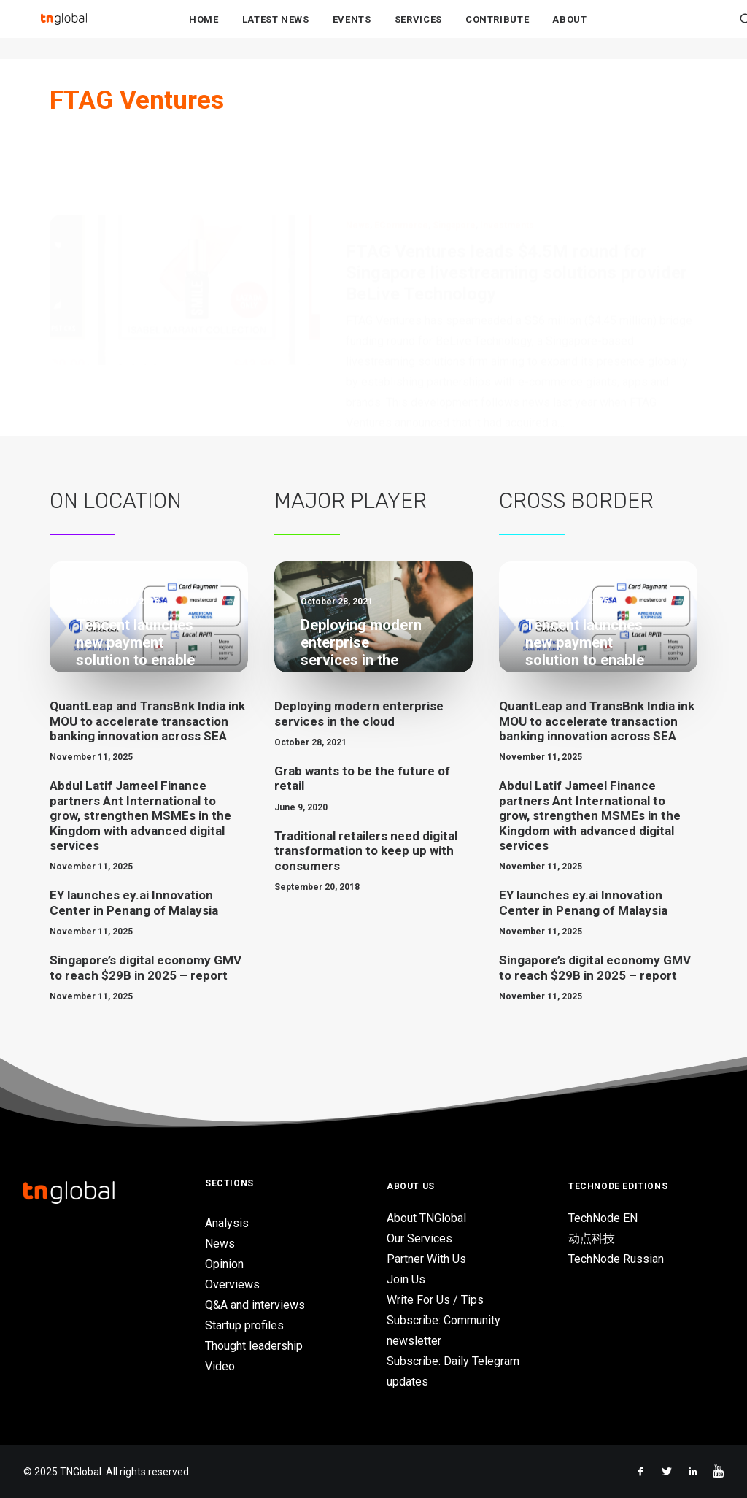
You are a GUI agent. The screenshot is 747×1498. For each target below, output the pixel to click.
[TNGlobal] (63, 30)
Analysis (227, 1223)
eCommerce (401, 153)
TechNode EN (603, 1218)
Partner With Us (426, 1259)
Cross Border (576, 500)
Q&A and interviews (255, 1305)
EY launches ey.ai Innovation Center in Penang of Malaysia (134, 902)
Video (220, 1366)
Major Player (350, 500)
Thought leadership (254, 1346)
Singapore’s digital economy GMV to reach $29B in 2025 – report (145, 967)
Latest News (275, 30)
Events (352, 30)
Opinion (224, 1264)
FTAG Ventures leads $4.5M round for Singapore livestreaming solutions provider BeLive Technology (516, 200)
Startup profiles (244, 1325)
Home (204, 30)
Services (418, 30)
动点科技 (591, 1238)
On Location (116, 500)
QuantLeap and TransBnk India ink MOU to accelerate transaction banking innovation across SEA (147, 721)
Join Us (406, 1279)
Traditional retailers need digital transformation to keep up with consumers (365, 851)
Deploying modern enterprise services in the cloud (359, 713)
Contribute (497, 30)
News (358, 153)
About (569, 30)
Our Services (419, 1238)
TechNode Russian (616, 1259)
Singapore (454, 153)
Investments (507, 153)
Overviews (232, 1284)
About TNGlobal (426, 1218)
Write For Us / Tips (435, 1300)
